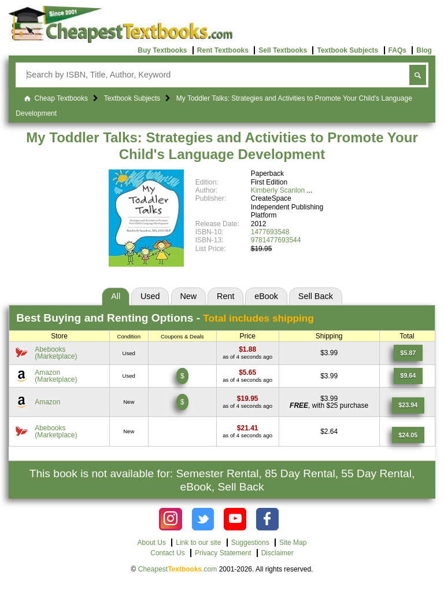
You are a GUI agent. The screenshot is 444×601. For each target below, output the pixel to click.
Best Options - (165, 318)
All (115, 296)
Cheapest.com (177, 569)
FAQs (397, 50)
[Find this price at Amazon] (247, 372)
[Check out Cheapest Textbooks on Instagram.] (170, 519)
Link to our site (198, 543)
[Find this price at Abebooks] (247, 349)
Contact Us (167, 553)
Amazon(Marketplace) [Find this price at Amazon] (56, 376)
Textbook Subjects (347, 50)
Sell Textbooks (282, 50)
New (188, 296)
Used (150, 296)
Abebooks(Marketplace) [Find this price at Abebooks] (56, 352)
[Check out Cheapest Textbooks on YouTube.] (235, 519)
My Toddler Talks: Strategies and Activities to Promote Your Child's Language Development (221, 146)
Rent (225, 296)
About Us (152, 543)
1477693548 (270, 232)
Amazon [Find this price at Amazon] (47, 402)
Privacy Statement (223, 553)
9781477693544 (276, 240)
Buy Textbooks (162, 50)
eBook (266, 296)
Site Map (292, 543)
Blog (424, 50)
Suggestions (250, 543)
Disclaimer (277, 553)
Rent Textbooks (223, 50)
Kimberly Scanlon (278, 190)
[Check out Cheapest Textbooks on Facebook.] (267, 519)
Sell (315, 296)
